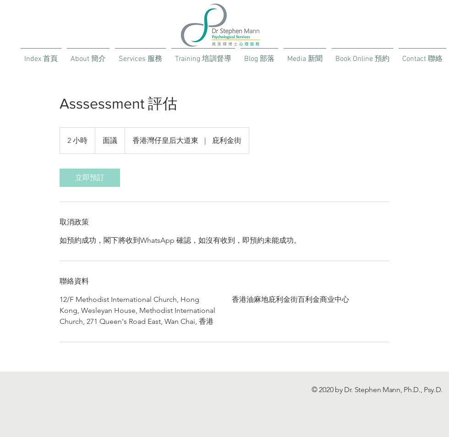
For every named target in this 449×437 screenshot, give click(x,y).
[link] (90, 178)
